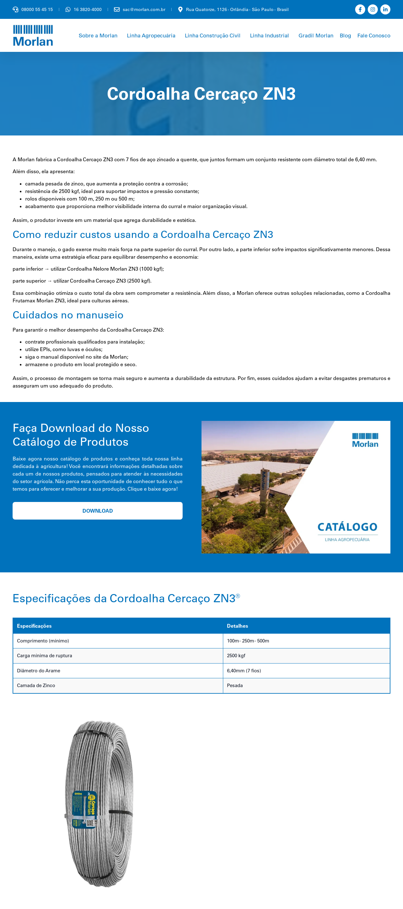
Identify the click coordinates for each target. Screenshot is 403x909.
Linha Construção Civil (213, 35)
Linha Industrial (269, 35)
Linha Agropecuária (151, 35)
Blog (345, 35)
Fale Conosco (373, 35)
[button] (100, 35)
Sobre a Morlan (98, 35)
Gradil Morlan (315, 35)
